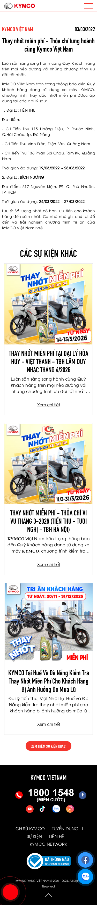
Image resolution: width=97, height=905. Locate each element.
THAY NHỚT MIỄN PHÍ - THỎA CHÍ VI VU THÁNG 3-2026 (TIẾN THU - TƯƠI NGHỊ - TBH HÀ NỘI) (48, 520)
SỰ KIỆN (34, 836)
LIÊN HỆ (56, 836)
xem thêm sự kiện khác (48, 746)
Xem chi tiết (48, 404)
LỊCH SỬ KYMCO (28, 828)
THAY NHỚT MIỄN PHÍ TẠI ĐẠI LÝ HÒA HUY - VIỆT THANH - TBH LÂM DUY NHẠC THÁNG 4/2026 (48, 360)
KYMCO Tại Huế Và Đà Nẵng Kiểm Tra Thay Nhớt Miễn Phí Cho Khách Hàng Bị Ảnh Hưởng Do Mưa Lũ (48, 680)
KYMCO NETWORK (48, 844)
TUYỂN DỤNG (65, 828)
